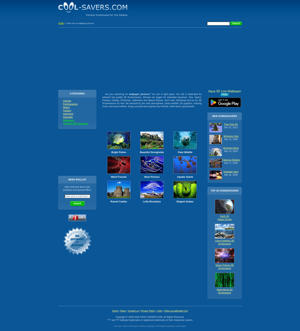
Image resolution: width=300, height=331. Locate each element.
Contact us (133, 311)
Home (115, 311)
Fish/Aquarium (70, 104)
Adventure (68, 114)
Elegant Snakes (185, 201)
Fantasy (67, 110)
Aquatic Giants (185, 177)
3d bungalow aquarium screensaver (171, 326)
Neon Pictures (152, 177)
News (123, 311)
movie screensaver (130, 326)
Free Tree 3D (231, 124)
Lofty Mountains (152, 201)
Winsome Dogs (231, 148)
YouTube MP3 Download (75, 123)
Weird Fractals (118, 177)
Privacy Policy (148, 311)
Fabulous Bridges (231, 160)
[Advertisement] (197, 8)
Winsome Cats (230, 136)
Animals (67, 101)
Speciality (68, 117)
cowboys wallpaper (147, 326)
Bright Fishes (118, 152)
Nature (66, 107)
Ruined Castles (118, 201)
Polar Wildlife (185, 152)
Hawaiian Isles (230, 171)
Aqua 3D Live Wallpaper (224, 101)
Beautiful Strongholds (152, 152)
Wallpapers (68, 120)
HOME (61, 23)
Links (159, 311)
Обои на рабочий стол (176, 311)
